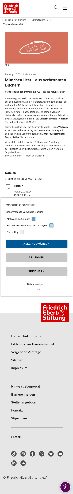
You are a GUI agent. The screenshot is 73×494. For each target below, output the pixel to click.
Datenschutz (41, 290)
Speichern (36, 271)
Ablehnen (36, 257)
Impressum (31, 290)
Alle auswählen (36, 243)
